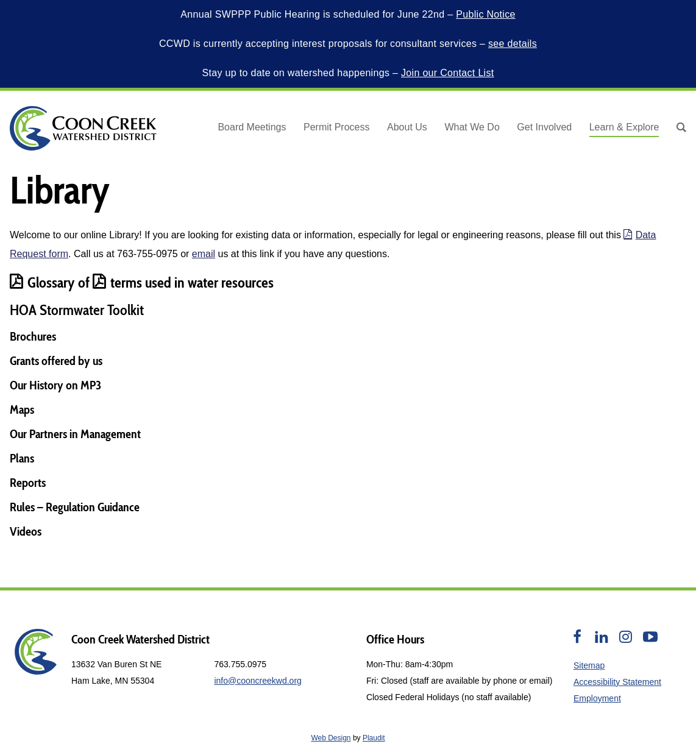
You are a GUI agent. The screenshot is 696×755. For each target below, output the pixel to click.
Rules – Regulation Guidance (75, 507)
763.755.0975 (240, 664)
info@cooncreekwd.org (257, 681)
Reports (28, 482)
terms (117, 282)
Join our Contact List (447, 73)
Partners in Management (85, 434)
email (203, 254)
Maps (22, 409)
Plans (22, 458)
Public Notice (486, 14)
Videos (25, 531)
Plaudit (374, 738)
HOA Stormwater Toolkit (77, 310)
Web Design (330, 738)
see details (512, 43)
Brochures (33, 336)
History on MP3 (65, 385)
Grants (24, 360)
